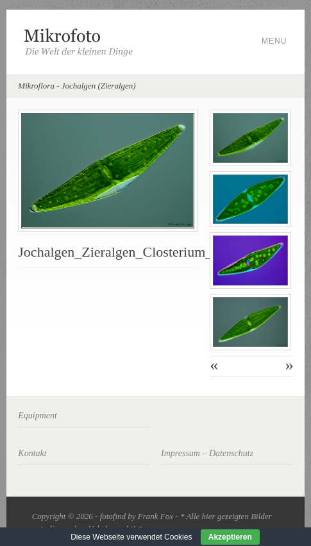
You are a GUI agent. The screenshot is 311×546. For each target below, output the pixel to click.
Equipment (37, 415)
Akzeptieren (230, 537)
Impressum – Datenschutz (207, 453)
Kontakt (32, 453)
